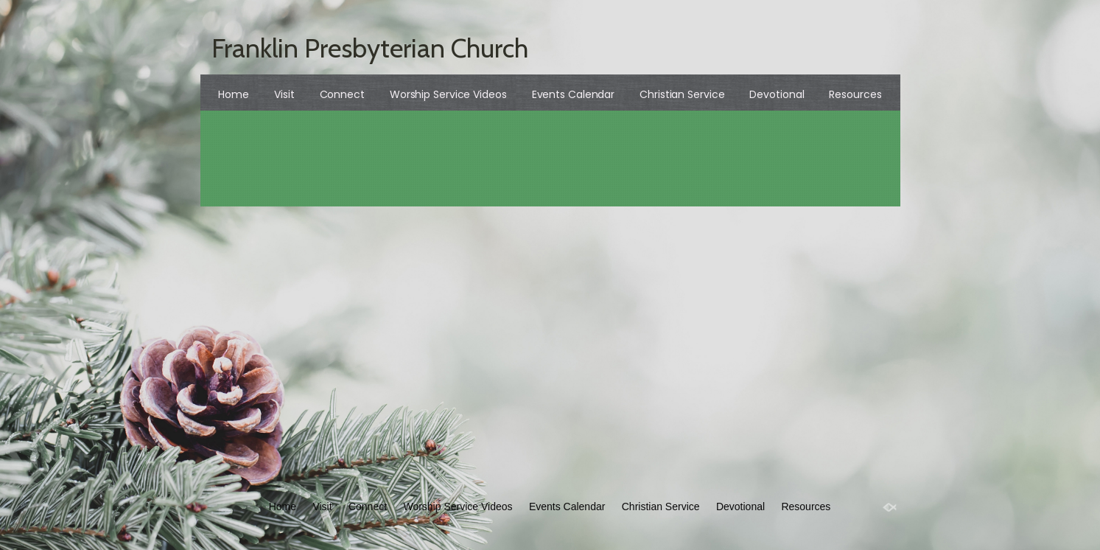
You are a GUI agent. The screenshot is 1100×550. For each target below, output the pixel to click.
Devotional (776, 94)
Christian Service (682, 94)
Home (233, 94)
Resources (855, 94)
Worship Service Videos (448, 94)
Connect (342, 94)
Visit (284, 94)
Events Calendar (573, 94)
